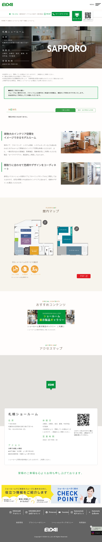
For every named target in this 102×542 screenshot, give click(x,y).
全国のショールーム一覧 (15, 20)
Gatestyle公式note (94, 512)
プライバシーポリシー (37, 522)
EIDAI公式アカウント (15, 512)
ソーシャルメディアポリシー (62, 522)
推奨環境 (19, 522)
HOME (3, 20)
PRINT (48, 14)
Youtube (63, 512)
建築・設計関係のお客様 (85, 110)
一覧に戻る (14, 14)
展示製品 (40, 14)
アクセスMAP (31, 14)
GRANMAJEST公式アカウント (33, 512)
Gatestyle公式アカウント (77, 512)
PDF (82, 276)
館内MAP (23, 14)
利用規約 (82, 522)
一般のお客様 (65, 110)
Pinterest (50, 512)
